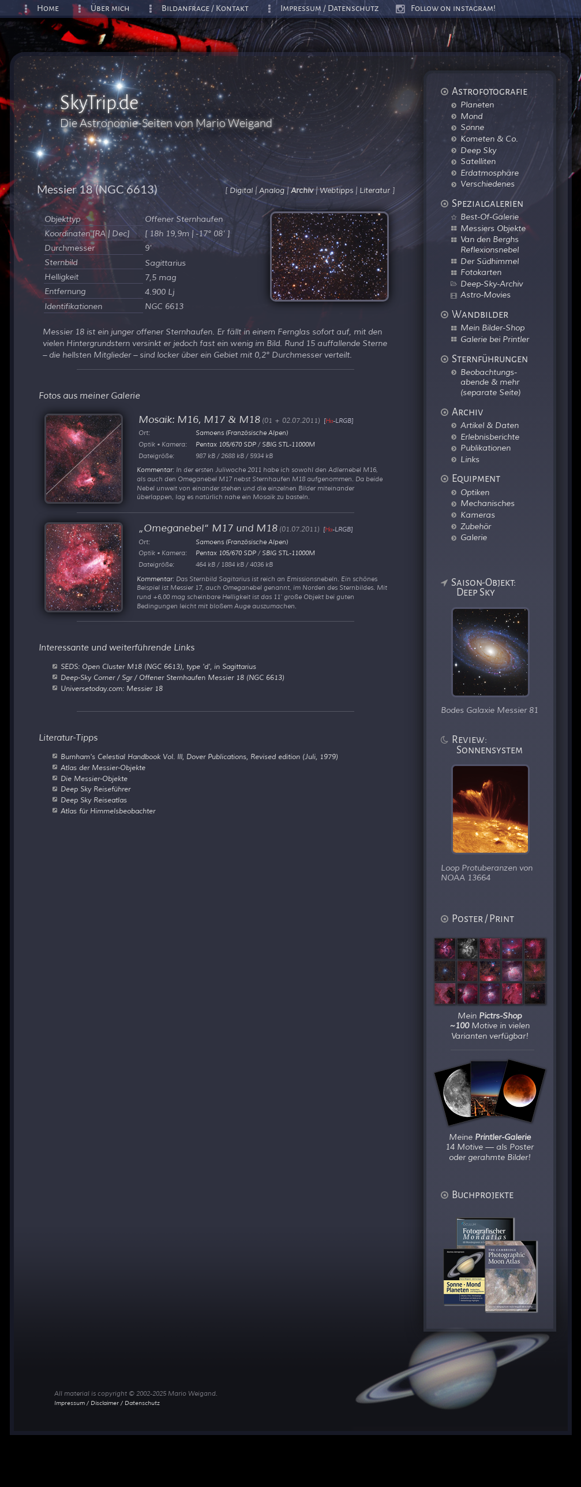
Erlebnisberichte (489, 437)
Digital (241, 190)
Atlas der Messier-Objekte (103, 767)
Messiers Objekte (493, 228)
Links (469, 459)
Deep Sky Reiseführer (95, 789)
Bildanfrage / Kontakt (205, 8)
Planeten (477, 104)
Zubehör (475, 526)
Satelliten (478, 161)
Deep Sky (478, 150)
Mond (471, 116)
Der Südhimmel (489, 261)
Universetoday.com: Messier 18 (112, 688)
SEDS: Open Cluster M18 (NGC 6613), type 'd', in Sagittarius (158, 666)
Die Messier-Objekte (94, 778)
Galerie (473, 537)
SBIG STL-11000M (288, 444)
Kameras (477, 515)
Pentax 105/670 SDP (226, 444)
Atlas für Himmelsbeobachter (108, 811)
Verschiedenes (487, 184)
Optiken (474, 492)
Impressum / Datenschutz (329, 8)
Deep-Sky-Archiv (491, 283)
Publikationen (485, 448)
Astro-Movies (485, 294)
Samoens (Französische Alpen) (242, 433)
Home (48, 8)
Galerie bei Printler (494, 339)
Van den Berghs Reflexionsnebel (489, 244)
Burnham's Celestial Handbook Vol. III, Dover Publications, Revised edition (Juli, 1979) (199, 756)
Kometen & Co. (489, 138)
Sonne (472, 127)
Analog (271, 190)
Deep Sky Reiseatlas (94, 800)
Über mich (110, 8)
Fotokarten (480, 272)
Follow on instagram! (453, 8)
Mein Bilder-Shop (492, 327)
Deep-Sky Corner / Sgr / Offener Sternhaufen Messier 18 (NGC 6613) (172, 677)
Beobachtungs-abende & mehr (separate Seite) (490, 382)
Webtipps (336, 190)
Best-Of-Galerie (489, 216)
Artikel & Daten (489, 425)
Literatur (374, 190)
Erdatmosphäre (489, 173)
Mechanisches (487, 503)
